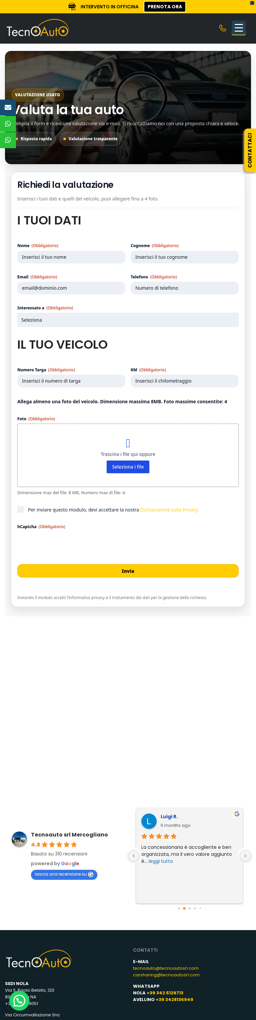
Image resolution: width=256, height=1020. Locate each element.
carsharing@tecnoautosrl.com (166, 975)
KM (148, 370)
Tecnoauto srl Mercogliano (69, 835)
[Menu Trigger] (239, 28)
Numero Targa (46, 370)
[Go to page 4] (200, 908)
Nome (37, 245)
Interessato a (45, 308)
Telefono (154, 277)
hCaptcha (41, 526)
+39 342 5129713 (165, 993)
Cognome (155, 245)
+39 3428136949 (174, 999)
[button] (19, 1001)
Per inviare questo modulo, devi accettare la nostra (113, 510)
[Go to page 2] (189, 908)
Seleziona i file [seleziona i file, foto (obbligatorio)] (128, 467)
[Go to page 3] (195, 908)
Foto (36, 419)
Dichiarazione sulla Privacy (169, 510)
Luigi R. (158, 816)
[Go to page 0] (179, 908)
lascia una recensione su (64, 874)
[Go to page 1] (184, 908)
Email (37, 277)
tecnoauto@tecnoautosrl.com (166, 968)
